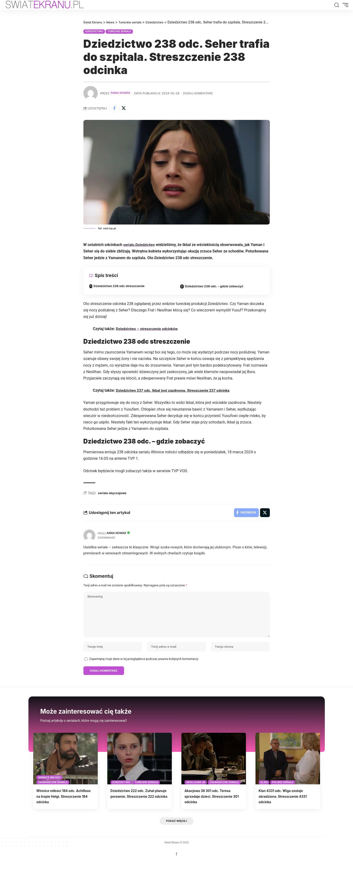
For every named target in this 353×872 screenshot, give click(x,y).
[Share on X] (125, 108)
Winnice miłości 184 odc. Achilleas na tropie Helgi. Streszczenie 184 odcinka (60, 806)
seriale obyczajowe (113, 494)
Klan (264, 792)
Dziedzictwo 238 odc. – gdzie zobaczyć (217, 287)
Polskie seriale (282, 792)
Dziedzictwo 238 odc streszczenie (121, 287)
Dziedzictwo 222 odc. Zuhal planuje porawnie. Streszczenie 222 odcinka (136, 806)
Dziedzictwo (94, 31)
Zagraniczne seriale (53, 792)
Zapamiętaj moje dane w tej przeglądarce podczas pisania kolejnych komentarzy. (144, 667)
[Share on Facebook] (114, 108)
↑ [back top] (176, 864)
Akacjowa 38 (195, 792)
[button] (336, 5)
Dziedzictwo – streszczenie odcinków (148, 330)
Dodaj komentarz (200, 93)
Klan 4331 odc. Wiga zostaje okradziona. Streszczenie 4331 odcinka (287, 806)
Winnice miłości (49, 787)
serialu (139, 245)
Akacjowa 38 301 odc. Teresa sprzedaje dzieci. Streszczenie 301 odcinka (213, 806)
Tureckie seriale (119, 31)
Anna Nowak (121, 93)
